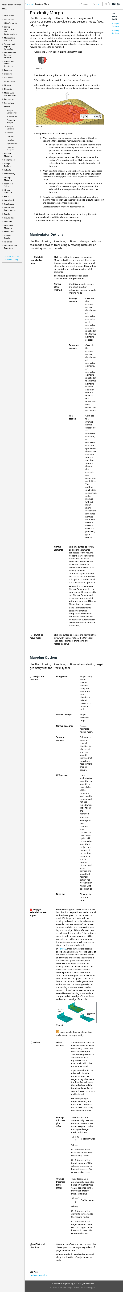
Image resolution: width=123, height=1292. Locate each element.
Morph (7, 106)
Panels (7, 214)
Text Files (8, 242)
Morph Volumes (10, 127)
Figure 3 (62, 948)
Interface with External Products (10, 55)
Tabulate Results (7, 236)
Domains (10, 136)
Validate (7, 170)
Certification (9, 204)
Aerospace (8, 196)
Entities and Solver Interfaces (9, 63)
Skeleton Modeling (8, 154)
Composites (9, 99)
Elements (8, 89)
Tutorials (10, 23)
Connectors (9, 103)
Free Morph (12, 116)
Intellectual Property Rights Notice (64, 1287)
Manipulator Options (117, 24)
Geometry (8, 77)
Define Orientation (38, 1275)
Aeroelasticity (9, 200)
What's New (9, 15)
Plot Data (8, 221)
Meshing (7, 85)
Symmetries (12, 143)
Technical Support (88, 1287)
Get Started (9, 19)
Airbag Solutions (8, 191)
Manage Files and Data (9, 39)
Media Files (8, 231)
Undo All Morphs (10, 148)
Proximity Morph (11, 121)
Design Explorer (7, 164)
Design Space (9, 160)
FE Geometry (9, 81)
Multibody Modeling (8, 226)
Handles (10, 140)
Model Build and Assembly (10, 94)
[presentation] (83, 1138)
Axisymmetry (9, 173)
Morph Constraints (11, 111)
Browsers (8, 70)
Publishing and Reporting (10, 246)
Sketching (8, 74)
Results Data (9, 218)
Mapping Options (115, 31)
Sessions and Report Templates (9, 46)
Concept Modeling (8, 178)
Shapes (10, 132)
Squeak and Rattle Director (10, 208)
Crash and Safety (8, 185)
